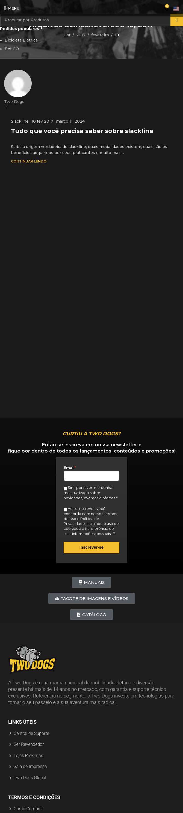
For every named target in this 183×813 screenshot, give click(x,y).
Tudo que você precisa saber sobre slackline (82, 131)
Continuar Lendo (28, 161)
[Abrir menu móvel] (11, 8)
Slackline (20, 121)
